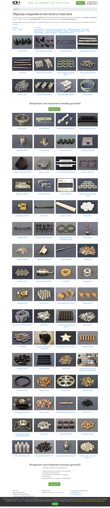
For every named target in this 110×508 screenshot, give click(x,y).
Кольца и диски (85, 29)
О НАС (36, 3)
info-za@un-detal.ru (91, 4)
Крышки (66, 31)
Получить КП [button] (54, 109)
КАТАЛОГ (59, 3)
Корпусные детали (39, 31)
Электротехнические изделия (66, 32)
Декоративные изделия (74, 29)
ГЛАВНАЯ (30, 3)
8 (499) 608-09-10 (92, 2)
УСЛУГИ (52, 3)
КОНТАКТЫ (66, 3)
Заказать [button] (80, 3)
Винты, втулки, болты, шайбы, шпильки (56, 29)
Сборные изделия (39, 32)
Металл (14, 29)
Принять (55, 504)
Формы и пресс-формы (51, 32)
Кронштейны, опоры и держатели (54, 31)
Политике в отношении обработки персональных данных (88, 500)
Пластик (20, 29)
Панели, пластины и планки (77, 31)
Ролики (88, 31)
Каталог (16, 9)
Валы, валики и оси (39, 29)
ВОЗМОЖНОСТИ (44, 3)
